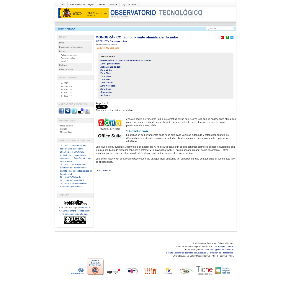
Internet (101, 4)
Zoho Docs (105, 89)
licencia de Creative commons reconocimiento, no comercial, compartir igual (75, 210)
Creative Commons (225, 246)
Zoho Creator (106, 83)
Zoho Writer (106, 70)
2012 (64, 86)
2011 (64, 89)
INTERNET (102, 41)
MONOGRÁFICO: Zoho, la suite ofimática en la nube (137, 37)
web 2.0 (64, 61)
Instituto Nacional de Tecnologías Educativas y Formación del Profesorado (200, 253)
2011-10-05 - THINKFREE (72, 180)
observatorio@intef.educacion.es (219, 249)
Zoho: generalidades (110, 64)
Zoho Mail (105, 79)
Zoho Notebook (107, 86)
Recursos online (118, 41)
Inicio (63, 4)
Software (113, 4)
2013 (64, 83)
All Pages (105, 95)
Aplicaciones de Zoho (111, 67)
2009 (64, 96)
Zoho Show (106, 76)
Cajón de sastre (129, 4)
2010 (64, 93)
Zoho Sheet (106, 73)
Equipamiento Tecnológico (82, 4)
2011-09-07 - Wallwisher (71, 177)
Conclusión (106, 92)
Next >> (107, 170)
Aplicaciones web (69, 55)
